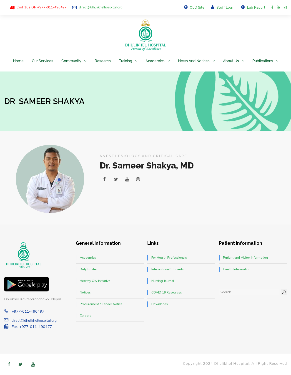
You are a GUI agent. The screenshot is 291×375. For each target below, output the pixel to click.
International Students (167, 269)
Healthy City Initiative (95, 281)
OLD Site (197, 7)
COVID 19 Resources (166, 292)
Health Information (236, 269)
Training (125, 61)
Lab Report (256, 7)
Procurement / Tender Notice (101, 304)
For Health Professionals (169, 257)
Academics (155, 61)
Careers (85, 315)
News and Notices (194, 61)
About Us (231, 61)
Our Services (42, 61)
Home (18, 61)
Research (103, 61)
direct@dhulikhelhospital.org (101, 7)
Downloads (159, 304)
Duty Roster (88, 269)
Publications (262, 61)
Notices (85, 292)
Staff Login (225, 7)
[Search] (284, 292)
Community (71, 61)
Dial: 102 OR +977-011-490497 (42, 7)
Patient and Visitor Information (245, 257)
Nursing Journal (162, 281)
